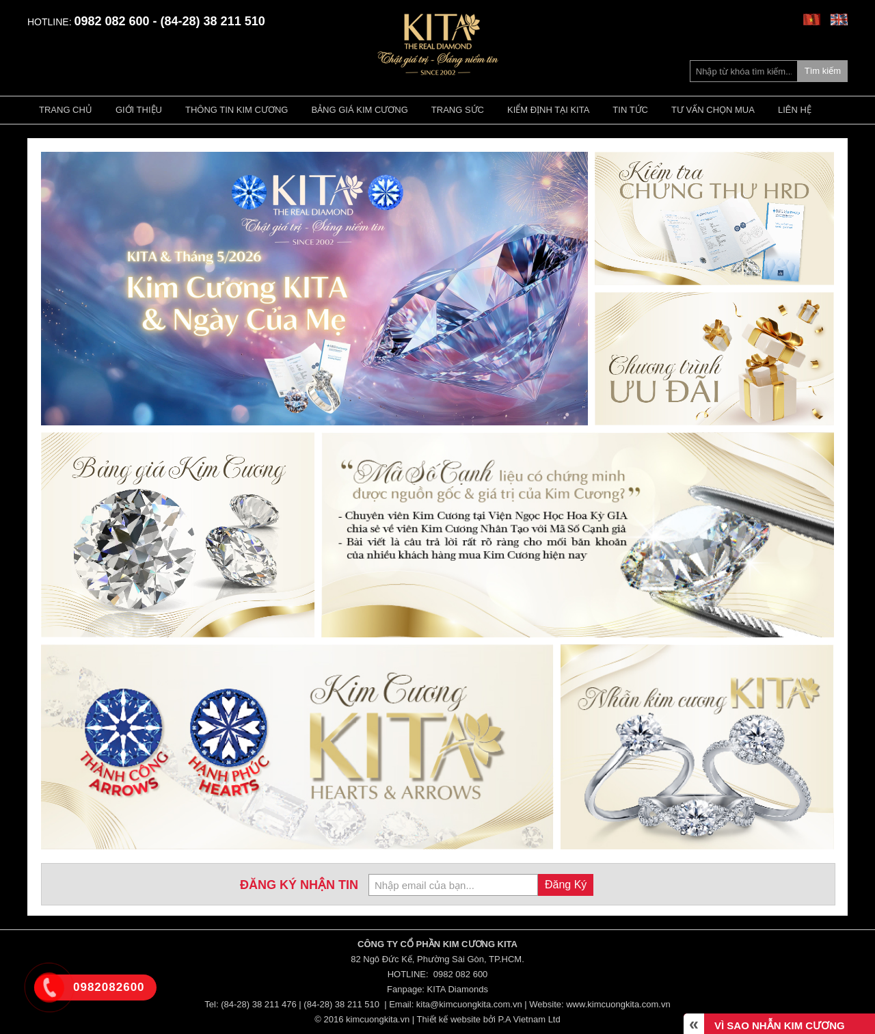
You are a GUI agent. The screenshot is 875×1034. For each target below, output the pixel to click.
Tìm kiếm (823, 71)
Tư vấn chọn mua (713, 110)
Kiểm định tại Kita (548, 110)
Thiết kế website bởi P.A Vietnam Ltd (489, 1019)
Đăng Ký (566, 884)
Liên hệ (794, 110)
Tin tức (630, 110)
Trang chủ (65, 110)
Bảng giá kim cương (359, 110)
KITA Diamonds (457, 989)
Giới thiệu (139, 110)
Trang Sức (457, 110)
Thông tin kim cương (236, 110)
